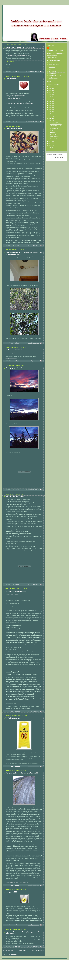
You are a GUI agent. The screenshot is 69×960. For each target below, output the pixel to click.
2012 (50, 116)
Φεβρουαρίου (53, 136)
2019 (50, 101)
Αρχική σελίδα (22, 950)
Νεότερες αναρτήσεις (8, 950)
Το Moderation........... (13, 718)
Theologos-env (52, 73)
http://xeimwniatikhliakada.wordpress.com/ (16, 95)
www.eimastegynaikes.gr (12, 352)
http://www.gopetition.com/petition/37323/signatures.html (19, 103)
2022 (50, 94)
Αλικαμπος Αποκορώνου (55, 75)
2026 (50, 86)
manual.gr (51, 62)
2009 (50, 141)
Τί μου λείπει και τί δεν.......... (16, 129)
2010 (50, 120)
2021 (50, 97)
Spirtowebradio (52, 71)
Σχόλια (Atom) (12, 954)
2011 (50, 118)
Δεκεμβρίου (53, 122)
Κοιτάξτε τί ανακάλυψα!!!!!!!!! (16, 591)
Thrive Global (52, 67)
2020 (50, 99)
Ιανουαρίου (53, 139)
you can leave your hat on (15, 496)
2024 (50, 90)
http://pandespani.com (11, 358)
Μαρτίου (52, 134)
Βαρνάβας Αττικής (53, 78)
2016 (50, 107)
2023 (50, 92)
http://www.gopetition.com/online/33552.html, (17, 882)
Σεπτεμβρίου (53, 128)
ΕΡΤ (50, 69)
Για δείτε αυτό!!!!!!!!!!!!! (14, 350)
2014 (50, 111)
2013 (50, 114)
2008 (50, 143)
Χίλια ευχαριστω (11, 79)
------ (50, 48)
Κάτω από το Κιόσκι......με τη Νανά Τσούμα (29, 7)
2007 (50, 145)
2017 (50, 105)
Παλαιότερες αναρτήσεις (38, 950)
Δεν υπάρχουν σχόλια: (33, 71)
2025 (50, 88)
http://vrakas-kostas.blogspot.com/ (14, 98)
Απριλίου (52, 132)
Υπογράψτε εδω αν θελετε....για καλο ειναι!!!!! (22, 773)
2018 (50, 103)
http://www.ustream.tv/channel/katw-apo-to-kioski (18, 55)
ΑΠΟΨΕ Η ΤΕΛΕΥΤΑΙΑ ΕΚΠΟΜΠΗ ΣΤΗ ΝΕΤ (21, 47)
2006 (50, 148)
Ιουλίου (52, 130)
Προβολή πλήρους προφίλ (56, 50)
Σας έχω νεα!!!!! (11, 892)
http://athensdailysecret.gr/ (12, 594)
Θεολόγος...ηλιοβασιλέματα (15, 368)
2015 (50, 109)
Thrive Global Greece (54, 64)
